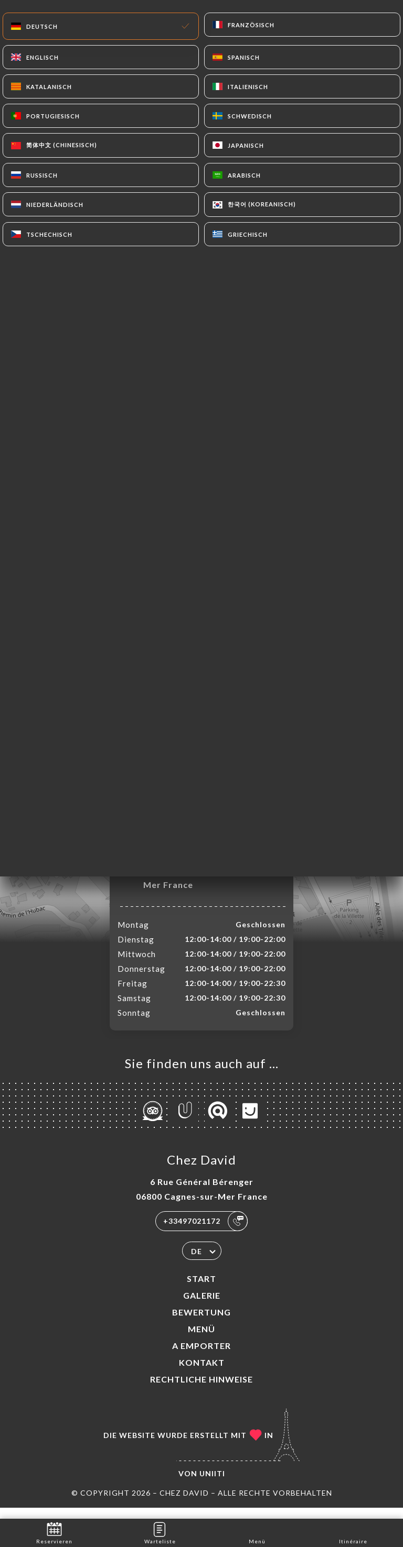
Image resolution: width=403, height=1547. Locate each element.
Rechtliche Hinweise (201, 1390)
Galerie (201, 1306)
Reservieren (54, 1532)
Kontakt (202, 1373)
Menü (201, 1340)
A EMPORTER (201, 1357)
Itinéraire (353, 1532)
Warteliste (160, 1532)
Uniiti (212, 1484)
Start (201, 1289)
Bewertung (201, 1323)
